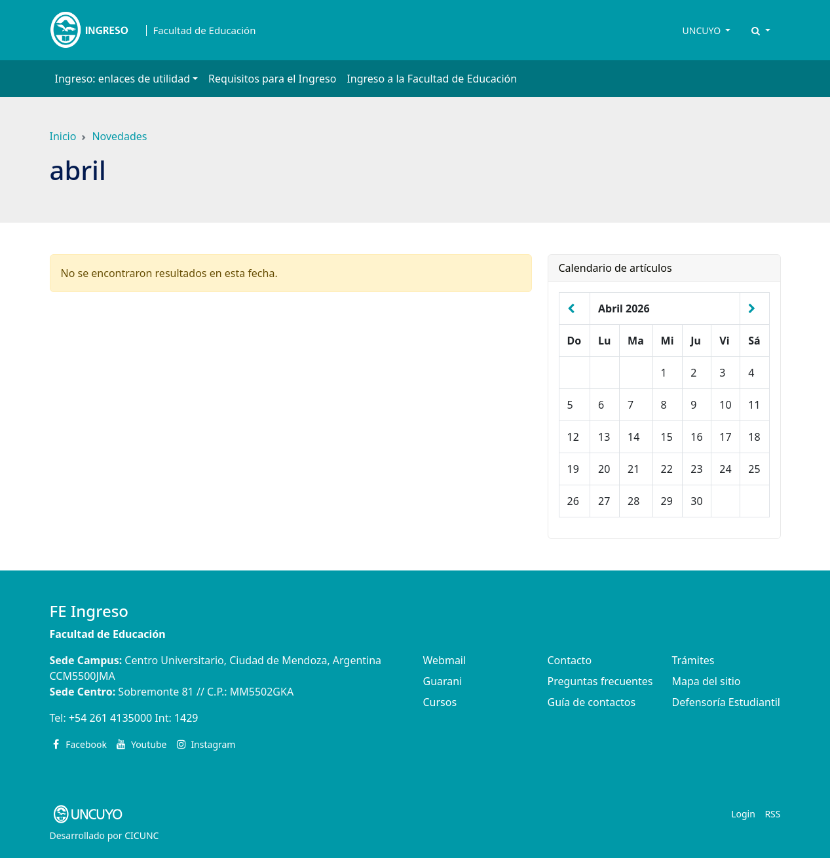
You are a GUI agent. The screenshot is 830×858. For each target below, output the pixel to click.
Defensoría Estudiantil (726, 702)
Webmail (444, 660)
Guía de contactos (592, 702)
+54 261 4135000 (110, 718)
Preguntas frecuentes (600, 681)
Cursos (440, 702)
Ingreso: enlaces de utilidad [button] (123, 78)
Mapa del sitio (706, 681)
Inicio (63, 136)
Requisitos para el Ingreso (272, 78)
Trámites (693, 660)
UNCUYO (703, 30)
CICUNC (141, 835)
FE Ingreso (89, 611)
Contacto (570, 660)
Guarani (442, 681)
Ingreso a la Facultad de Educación (432, 78)
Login (743, 814)
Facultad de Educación (204, 30)
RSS (772, 814)
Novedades (119, 136)
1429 (186, 718)
